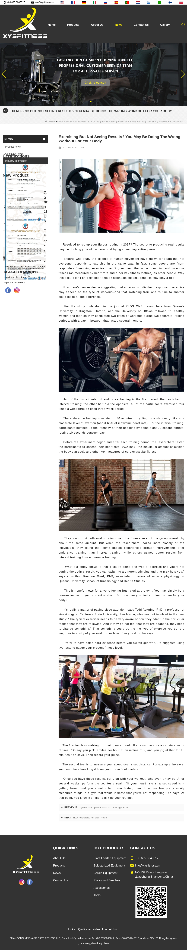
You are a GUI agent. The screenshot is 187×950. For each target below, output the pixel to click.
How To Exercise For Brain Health (90, 817)
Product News (13, 146)
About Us (97, 24)
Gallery (165, 24)
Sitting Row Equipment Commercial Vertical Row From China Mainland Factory (31, 315)
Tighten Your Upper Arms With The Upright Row (103, 807)
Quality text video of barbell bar (97, 929)
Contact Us (141, 24)
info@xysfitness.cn (42, 2)
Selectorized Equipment (109, 865)
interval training (107, 552)
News (118, 24)
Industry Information (76, 121)
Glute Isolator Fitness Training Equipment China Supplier (31, 365)
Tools (96, 895)
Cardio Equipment (105, 873)
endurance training (117, 399)
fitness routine (108, 244)
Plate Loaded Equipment (109, 858)
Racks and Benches (106, 880)
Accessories (101, 887)
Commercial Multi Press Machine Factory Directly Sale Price (31, 332)
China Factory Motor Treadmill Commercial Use (31, 382)
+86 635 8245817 (14, 2)
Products (73, 24)
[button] (90, 101)
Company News (14, 153)
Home (52, 24)
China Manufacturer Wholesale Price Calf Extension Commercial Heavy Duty (31, 348)
